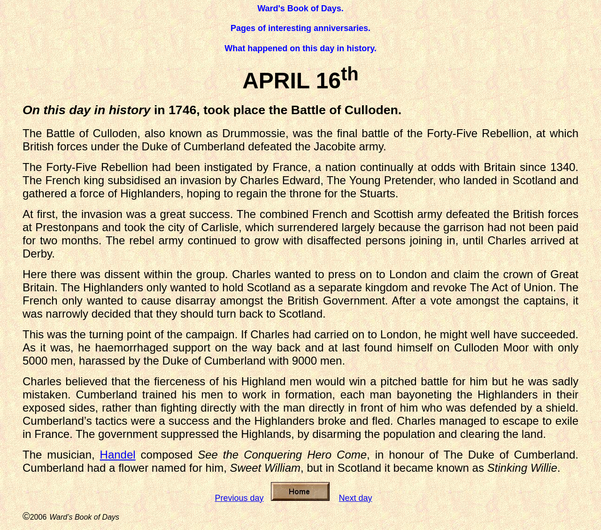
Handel (118, 454)
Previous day (239, 498)
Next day (355, 498)
